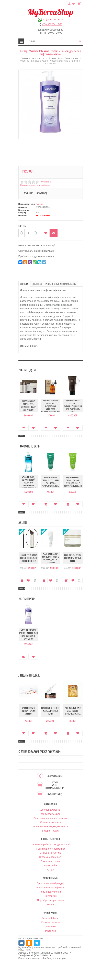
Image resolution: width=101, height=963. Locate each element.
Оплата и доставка (50, 822)
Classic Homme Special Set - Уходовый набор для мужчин (28, 405)
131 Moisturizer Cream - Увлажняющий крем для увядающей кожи (73, 406)
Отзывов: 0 (46, 182)
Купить (24, 428)
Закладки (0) (74, 3)
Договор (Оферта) (51, 809)
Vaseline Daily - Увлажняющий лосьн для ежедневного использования (28, 482)
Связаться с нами (50, 861)
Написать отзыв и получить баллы (35, 185)
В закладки (46, 233)
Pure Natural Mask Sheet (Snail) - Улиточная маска (73, 710)
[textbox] (55, 41)
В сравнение (35, 580)
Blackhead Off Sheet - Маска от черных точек (50, 710)
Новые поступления (51, 891)
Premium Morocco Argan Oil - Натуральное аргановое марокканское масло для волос (50, 407)
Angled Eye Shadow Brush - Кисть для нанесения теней (28, 558)
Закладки (50, 926)
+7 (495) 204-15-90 (52, 24)
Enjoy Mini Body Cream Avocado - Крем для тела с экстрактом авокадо (73, 481)
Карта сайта (50, 865)
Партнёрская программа (50, 900)
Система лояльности (50, 857)
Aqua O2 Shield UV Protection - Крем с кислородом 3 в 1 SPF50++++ (50, 558)
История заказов (50, 922)
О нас (50, 869)
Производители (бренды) (50, 883)
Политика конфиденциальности (50, 826)
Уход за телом (38, 58)
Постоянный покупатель (69, 3)
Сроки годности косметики (50, 848)
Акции (50, 904)
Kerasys (39, 204)
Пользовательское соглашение (50, 818)
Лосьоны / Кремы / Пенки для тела (63, 58)
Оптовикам (50, 896)
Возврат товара (50, 830)
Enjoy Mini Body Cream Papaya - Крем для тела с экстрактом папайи (50, 481)
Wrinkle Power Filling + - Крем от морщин (28, 710)
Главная (24, 58)
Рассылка (50, 930)
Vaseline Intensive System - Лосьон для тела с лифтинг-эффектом (28, 634)
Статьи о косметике (50, 852)
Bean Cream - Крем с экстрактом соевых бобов (72, 558)
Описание (28, 193)
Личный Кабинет (50, 918)
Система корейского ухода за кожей (50, 844)
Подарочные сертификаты (50, 887)
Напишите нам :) (55, 794)
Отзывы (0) (42, 193)
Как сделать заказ (50, 814)
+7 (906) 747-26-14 (53, 19)
